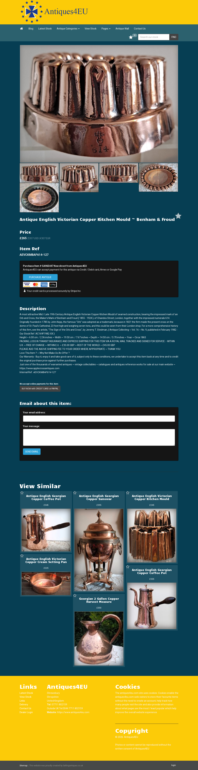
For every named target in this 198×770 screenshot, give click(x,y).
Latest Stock (45, 28)
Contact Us (140, 28)
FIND (173, 37)
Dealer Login (26, 712)
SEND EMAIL (31, 451)
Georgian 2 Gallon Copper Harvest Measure (99, 600)
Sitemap (23, 765)
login (173, 765)
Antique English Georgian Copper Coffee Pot (46, 497)
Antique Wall (122, 28)
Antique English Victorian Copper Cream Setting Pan (46, 560)
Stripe (74, 291)
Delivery (24, 704)
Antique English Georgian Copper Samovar (99, 497)
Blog (31, 28)
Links (22, 700)
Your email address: (34, 412)
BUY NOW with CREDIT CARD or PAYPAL (40, 388)
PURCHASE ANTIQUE (40, 277)
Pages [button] (106, 28)
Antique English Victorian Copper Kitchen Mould (152, 497)
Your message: (31, 426)
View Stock (90, 28)
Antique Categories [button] (68, 28)
